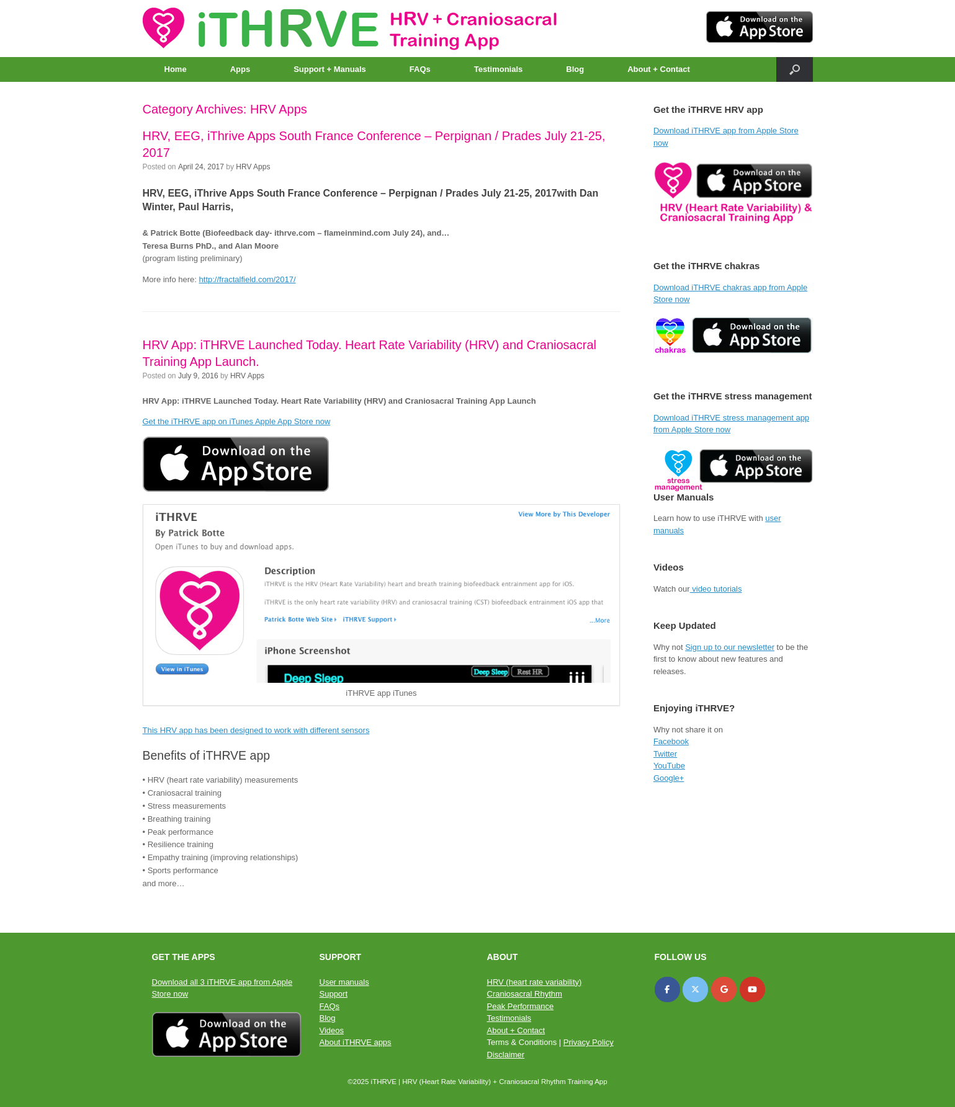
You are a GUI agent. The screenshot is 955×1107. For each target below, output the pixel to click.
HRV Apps (253, 166)
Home (175, 69)
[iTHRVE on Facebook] (667, 989)
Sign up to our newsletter (729, 647)
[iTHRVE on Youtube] (752, 989)
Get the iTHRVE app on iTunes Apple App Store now (237, 421)
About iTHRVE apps (356, 1042)
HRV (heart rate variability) (534, 982)
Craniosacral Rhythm (524, 993)
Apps (240, 69)
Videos (332, 1030)
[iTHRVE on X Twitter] (695, 989)
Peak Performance (520, 1006)
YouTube (669, 765)
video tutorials (716, 589)
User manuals (344, 982)
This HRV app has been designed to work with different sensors (256, 730)
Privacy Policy (588, 1042)
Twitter (665, 753)
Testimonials (498, 69)
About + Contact (658, 69)
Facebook (671, 741)
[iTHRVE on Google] (724, 989)
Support (334, 993)
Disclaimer (506, 1054)
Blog (575, 69)
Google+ (668, 778)
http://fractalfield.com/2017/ (247, 279)
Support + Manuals (330, 69)
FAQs (420, 69)
